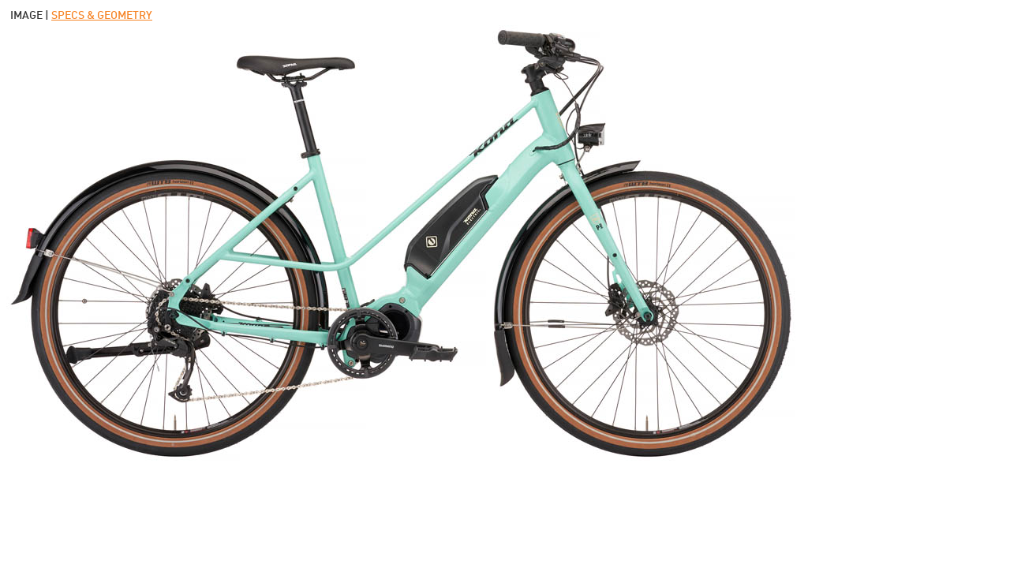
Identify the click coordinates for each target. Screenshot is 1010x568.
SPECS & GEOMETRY (101, 15)
